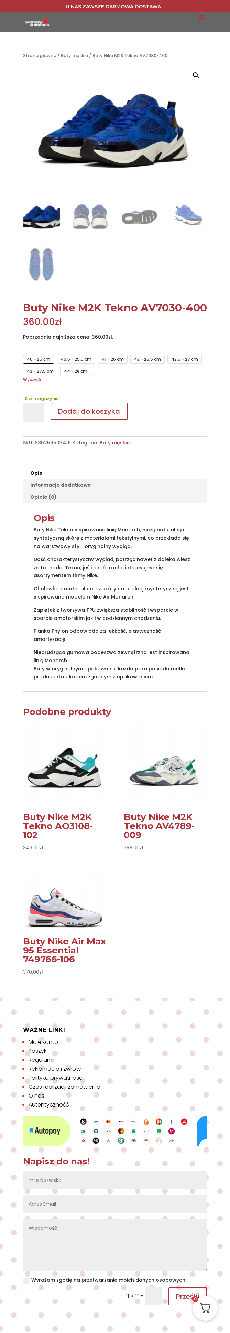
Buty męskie (74, 55)
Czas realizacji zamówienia (64, 1087)
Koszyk (37, 1051)
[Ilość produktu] (33, 412)
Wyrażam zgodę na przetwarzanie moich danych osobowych (104, 1280)
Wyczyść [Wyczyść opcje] (32, 379)
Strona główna (39, 55)
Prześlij (187, 1296)
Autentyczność (49, 1105)
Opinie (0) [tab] (43, 497)
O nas (36, 1096)
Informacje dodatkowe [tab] (60, 485)
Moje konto (43, 1042)
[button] (196, 75)
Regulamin (43, 1060)
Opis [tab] (36, 472)
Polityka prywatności (56, 1078)
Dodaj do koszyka (89, 411)
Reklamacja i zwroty (55, 1069)
